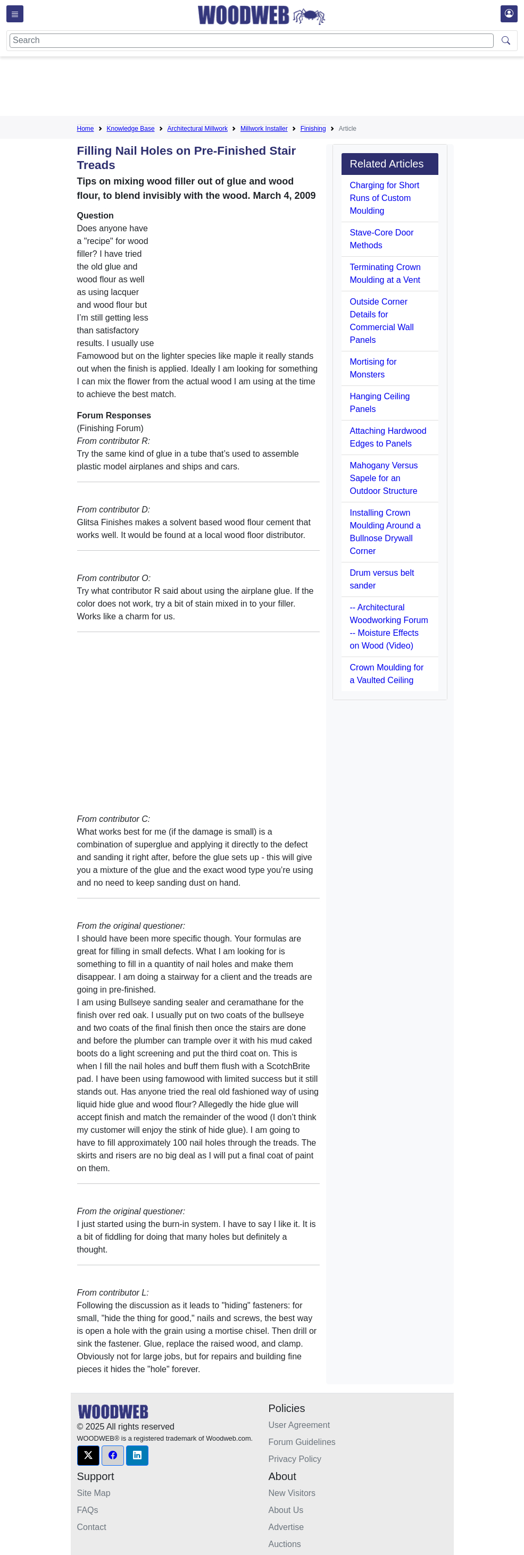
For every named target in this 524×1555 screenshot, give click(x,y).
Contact (91, 1527)
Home (85, 128)
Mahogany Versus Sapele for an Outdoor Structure (384, 478)
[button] (88, 1455)
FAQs (87, 1510)
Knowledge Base (131, 128)
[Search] (252, 40)
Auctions (285, 1544)
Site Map (94, 1493)
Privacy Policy (295, 1459)
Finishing (313, 128)
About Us (286, 1510)
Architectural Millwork (198, 128)
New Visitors (292, 1493)
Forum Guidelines (302, 1442)
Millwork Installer (264, 128)
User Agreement (299, 1425)
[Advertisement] (270, 88)
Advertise (286, 1527)
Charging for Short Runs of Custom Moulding (385, 198)
